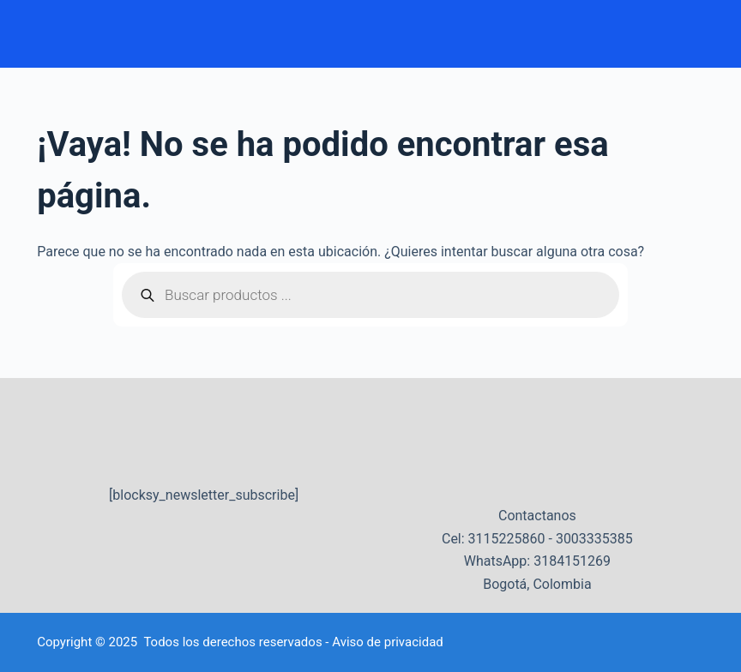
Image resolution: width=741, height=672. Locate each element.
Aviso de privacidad (387, 642)
